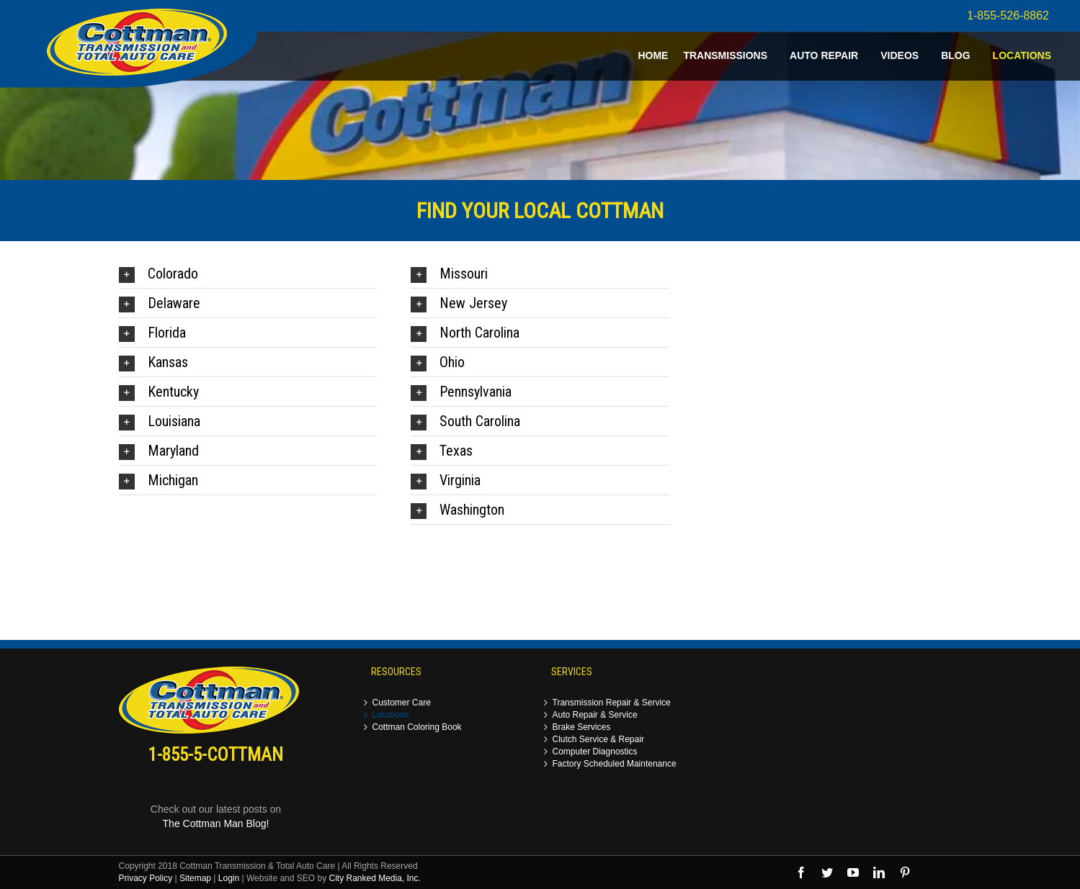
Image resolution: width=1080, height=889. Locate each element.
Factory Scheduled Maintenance (615, 764)
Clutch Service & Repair (598, 739)
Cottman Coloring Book (417, 727)
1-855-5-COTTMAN (215, 754)
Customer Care (401, 703)
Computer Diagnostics (595, 752)
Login (228, 878)
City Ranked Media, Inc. (374, 878)
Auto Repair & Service (595, 715)
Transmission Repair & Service (612, 703)
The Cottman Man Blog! (216, 823)
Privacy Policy (146, 878)
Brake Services (582, 727)
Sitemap (195, 878)
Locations (390, 715)
